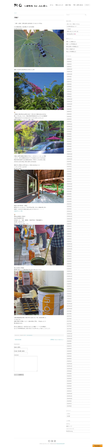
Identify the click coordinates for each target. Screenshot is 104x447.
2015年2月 (69, 388)
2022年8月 (69, 164)
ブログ (87, 5)
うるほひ (69, 29)
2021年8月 (69, 194)
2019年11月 (69, 246)
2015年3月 (69, 386)
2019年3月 (69, 266)
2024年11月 (69, 101)
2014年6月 (69, 406)
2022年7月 (69, 166)
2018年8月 (69, 283)
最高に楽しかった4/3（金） (73, 31)
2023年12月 (69, 124)
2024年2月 (69, 119)
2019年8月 (69, 253)
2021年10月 (69, 189)
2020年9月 (69, 221)
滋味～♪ (68, 41)
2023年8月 (69, 134)
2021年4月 (69, 203)
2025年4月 (69, 89)
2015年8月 (69, 373)
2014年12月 (69, 393)
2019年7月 (69, 256)
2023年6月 (69, 139)
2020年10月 (69, 218)
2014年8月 (69, 401)
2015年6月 (69, 378)
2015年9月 (69, 371)
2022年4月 (69, 174)
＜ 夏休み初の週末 (17, 339)
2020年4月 (69, 233)
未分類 (68, 416)
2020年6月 (69, 228)
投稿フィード (69, 426)
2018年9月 (69, 281)
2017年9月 (69, 311)
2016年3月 (69, 356)
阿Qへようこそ (59, 5)
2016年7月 (69, 346)
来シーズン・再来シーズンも (73, 24)
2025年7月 (69, 81)
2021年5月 (69, 201)
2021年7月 (69, 196)
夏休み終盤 (68, 46)
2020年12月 (69, 213)
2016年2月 (69, 358)
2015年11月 (69, 366)
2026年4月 (69, 59)
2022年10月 (69, 159)
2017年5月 (69, 321)
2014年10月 (69, 398)
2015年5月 (69, 381)
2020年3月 (69, 236)
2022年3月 (69, 176)
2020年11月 (69, 216)
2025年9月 (69, 76)
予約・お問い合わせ (78, 5)
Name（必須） (17, 347)
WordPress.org (69, 431)
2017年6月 (69, 318)
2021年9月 (69, 191)
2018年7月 (69, 286)
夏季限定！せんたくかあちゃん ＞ (57, 339)
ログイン (68, 423)
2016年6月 (69, 348)
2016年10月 (69, 338)
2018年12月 (69, 273)
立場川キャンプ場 (18, 211)
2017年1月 (69, 331)
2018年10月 (69, 278)
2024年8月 (69, 109)
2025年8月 (69, 79)
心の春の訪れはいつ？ (72, 26)
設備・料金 (68, 5)
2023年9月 (69, 131)
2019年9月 (69, 251)
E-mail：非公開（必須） (19, 351)
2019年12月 (69, 243)
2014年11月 (69, 396)
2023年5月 (69, 141)
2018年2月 (69, 298)
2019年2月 (69, 268)
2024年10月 (69, 104)
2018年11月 (69, 276)
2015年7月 (69, 376)
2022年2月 (69, 179)
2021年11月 (69, 186)
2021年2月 (69, 208)
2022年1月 (69, 181)
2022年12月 (69, 154)
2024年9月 (69, 106)
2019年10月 (69, 248)
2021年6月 (69, 198)
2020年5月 (69, 231)
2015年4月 (69, 383)
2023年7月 (69, 136)
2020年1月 (69, 241)
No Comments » (30, 335)
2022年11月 (69, 156)
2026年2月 (69, 64)
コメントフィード (70, 428)
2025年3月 (69, 91)
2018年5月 (69, 291)
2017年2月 (69, 328)
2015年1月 (69, 391)
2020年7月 (69, 226)
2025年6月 (69, 84)
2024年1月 (69, 121)
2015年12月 (69, 363)
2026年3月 (69, 61)
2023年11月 (69, 126)
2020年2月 (69, 238)
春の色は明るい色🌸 (71, 34)
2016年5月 (69, 351)
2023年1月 (69, 151)
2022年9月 (69, 161)
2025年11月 (69, 71)
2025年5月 (69, 86)
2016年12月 (69, 333)
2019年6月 (69, 258)
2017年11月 (69, 306)
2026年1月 (69, 66)
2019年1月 (69, 271)
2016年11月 (69, 336)
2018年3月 (69, 296)
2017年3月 (69, 326)
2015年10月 (69, 368)
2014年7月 (69, 403)
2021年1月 (69, 211)
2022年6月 (69, 169)
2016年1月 (69, 361)
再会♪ (67, 49)
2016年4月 (69, 353)
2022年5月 (69, 171)
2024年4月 (69, 114)
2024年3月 (69, 116)
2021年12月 (69, 184)
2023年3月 (69, 146)
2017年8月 (69, 313)
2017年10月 (69, 308)
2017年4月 (69, 323)
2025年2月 (69, 94)
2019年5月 (69, 261)
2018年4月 (69, 293)
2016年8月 (69, 343)
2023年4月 (69, 144)
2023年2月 (69, 149)
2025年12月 (69, 69)
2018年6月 (69, 288)
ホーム (51, 5)
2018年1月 (69, 301)
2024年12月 (69, 99)
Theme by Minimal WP (61, 443)
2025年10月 (69, 74)
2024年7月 (69, 111)
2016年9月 (69, 341)
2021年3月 (69, 206)
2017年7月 (69, 316)
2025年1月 (69, 96)
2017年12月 (69, 303)
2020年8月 (69, 223)
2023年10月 (69, 129)
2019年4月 (69, 263)
